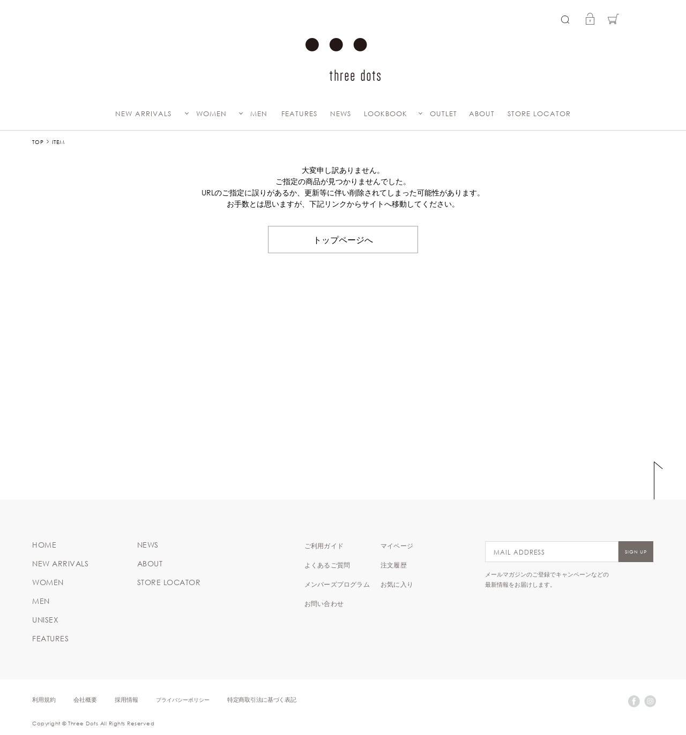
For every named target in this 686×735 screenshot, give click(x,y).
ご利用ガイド (324, 545)
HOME (44, 545)
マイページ (397, 545)
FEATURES (299, 114)
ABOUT (482, 114)
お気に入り (397, 584)
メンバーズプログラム (337, 584)
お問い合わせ (324, 603)
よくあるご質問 (327, 565)
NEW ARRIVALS (143, 114)
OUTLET (443, 114)
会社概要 (85, 699)
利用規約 (44, 699)
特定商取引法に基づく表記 (261, 699)
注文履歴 (394, 565)
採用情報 (126, 699)
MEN (258, 114)
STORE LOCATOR (539, 114)
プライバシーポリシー (183, 699)
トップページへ (343, 239)
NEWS (340, 114)
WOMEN (211, 114)
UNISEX (45, 620)
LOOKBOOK (385, 114)
